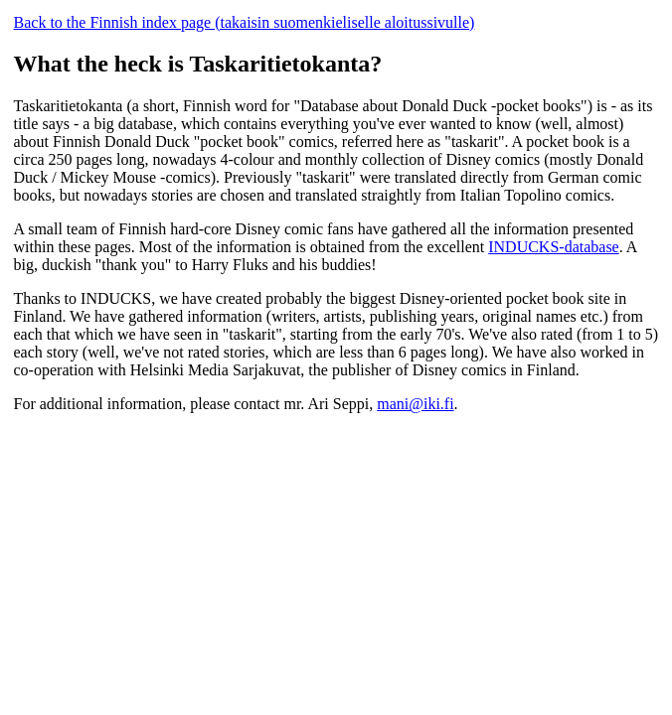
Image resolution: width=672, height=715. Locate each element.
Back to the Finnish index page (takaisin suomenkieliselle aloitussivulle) (244, 22)
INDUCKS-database (553, 246)
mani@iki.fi (415, 403)
